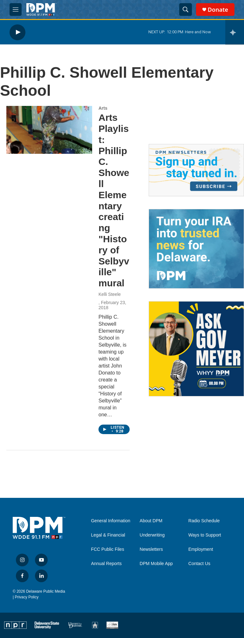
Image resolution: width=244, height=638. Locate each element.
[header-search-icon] (185, 9)
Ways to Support (204, 535)
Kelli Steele (109, 294)
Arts (102, 108)
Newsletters (151, 549)
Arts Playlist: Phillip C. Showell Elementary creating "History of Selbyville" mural (113, 200)
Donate (218, 9)
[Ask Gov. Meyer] (196, 349)
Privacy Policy (26, 597)
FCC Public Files (107, 549)
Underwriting (152, 535)
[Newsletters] (196, 170)
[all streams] (234, 32)
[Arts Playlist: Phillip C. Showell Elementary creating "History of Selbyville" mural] (49, 129)
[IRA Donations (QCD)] (196, 248)
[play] (17, 32)
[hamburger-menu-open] (16, 9)
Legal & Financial (108, 535)
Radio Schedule (204, 520)
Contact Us (199, 563)
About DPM (151, 520)
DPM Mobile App (156, 563)
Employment (200, 549)
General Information (110, 520)
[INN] (112, 625)
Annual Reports (106, 563)
